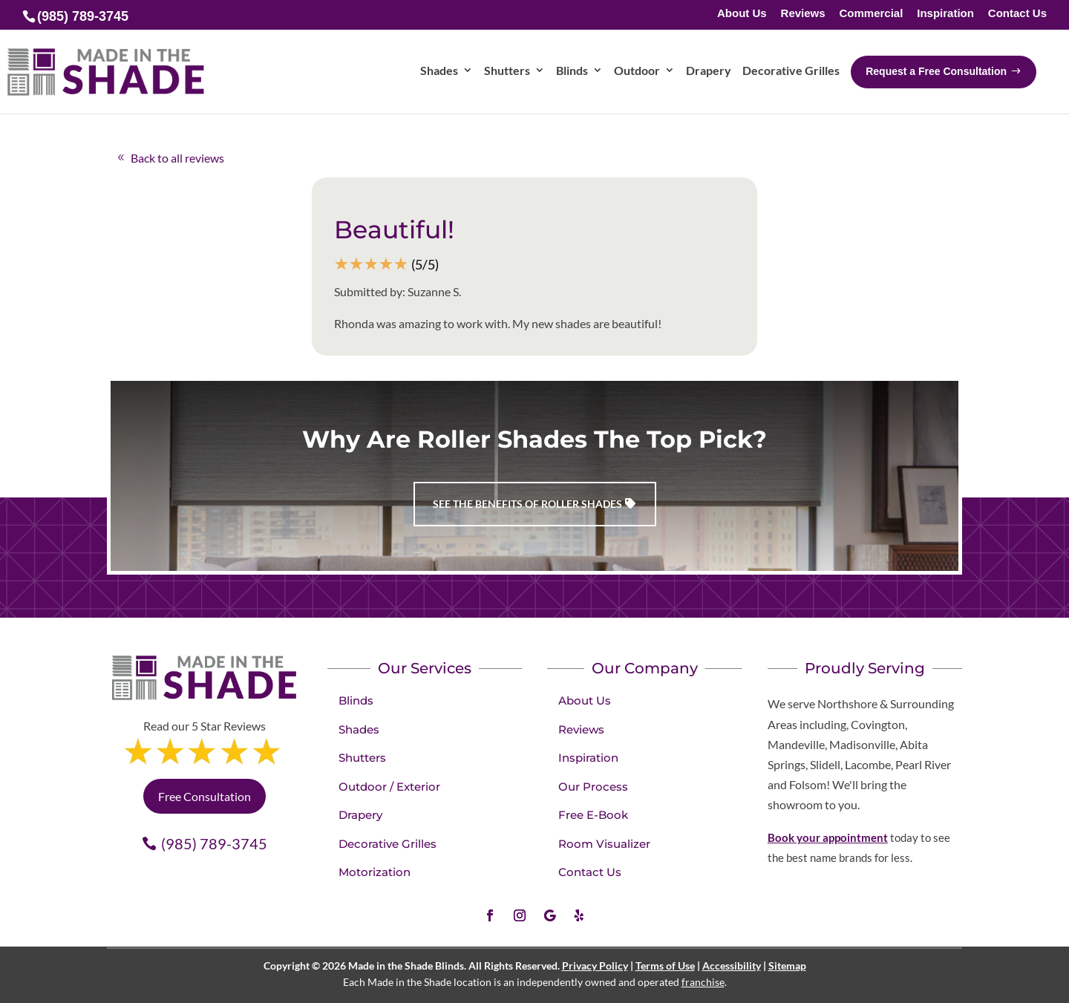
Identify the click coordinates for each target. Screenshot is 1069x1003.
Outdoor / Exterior (389, 787)
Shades (359, 729)
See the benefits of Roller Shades (527, 503)
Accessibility (731, 965)
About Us (742, 13)
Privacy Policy (595, 965)
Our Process (593, 787)
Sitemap (787, 965)
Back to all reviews (177, 158)
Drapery (360, 815)
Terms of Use (665, 965)
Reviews (803, 13)
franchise (703, 982)
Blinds (356, 700)
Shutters (362, 758)
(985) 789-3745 (214, 843)
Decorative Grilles (388, 844)
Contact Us (1017, 13)
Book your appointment (828, 837)
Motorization (375, 872)
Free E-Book (593, 815)
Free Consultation (204, 796)
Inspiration (945, 13)
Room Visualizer (604, 844)
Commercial (871, 13)
